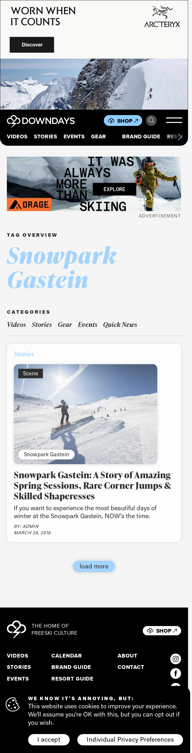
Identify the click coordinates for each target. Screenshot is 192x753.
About (128, 655)
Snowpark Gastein (46, 458)
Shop (127, 121)
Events (74, 136)
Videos (17, 136)
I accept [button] (48, 741)
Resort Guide (72, 678)
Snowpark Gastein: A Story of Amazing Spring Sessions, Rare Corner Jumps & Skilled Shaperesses (92, 489)
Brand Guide (141, 136)
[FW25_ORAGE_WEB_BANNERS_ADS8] (94, 184)
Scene (30, 377)
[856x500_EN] (94, 55)
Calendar (66, 655)
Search (151, 120)
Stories (45, 136)
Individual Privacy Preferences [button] (130, 741)
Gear (98, 136)
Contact (131, 667)
